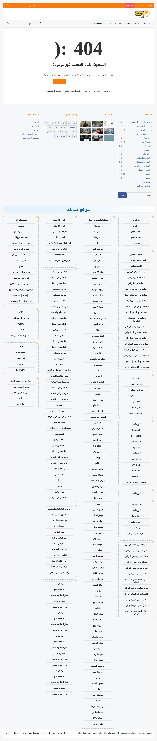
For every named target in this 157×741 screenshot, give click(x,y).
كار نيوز (97, 353)
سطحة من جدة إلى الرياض (136, 338)
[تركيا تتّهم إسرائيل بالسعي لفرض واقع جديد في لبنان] (85, 138)
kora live (136, 516)
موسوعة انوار (98, 486)
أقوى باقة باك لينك (59, 561)
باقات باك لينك (59, 237)
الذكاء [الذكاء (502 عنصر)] (46, 123)
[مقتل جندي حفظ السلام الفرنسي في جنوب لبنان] (97, 138)
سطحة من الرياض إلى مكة (136, 295)
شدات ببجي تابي (59, 289)
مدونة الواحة (97, 654)
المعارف (97, 423)
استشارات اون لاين (98, 417)
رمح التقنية (97, 440)
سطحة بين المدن (21, 231)
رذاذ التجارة (98, 446)
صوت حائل (97, 631)
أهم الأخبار (145, 142)
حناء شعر (59, 474)
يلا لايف (21, 312)
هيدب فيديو (97, 434)
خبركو (97, 266)
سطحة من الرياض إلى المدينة (136, 350)
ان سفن (97, 284)
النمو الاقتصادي (143, 170)
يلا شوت (136, 220)
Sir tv (20, 346)
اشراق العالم (82, 733)
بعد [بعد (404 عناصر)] (56, 127)
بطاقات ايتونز (59, 440)
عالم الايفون (98, 324)
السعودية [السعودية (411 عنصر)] (72, 127)
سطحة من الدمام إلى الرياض (136, 344)
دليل (98, 689)
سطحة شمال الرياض (136, 272)
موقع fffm (97, 718)
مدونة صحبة (98, 475)
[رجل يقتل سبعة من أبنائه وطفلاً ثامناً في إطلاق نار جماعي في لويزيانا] (97, 131)
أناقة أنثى (98, 376)
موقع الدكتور (97, 614)
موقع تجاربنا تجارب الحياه (59, 572)
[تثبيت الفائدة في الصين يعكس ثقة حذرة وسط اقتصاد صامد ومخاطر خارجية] (85, 131)
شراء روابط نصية (59, 231)
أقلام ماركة (136, 401)
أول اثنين (97, 608)
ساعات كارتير (136, 384)
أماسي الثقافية (97, 382)
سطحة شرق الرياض (136, 277)
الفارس (97, 533)
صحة (148, 178)
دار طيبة (97, 677)
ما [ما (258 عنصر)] (74, 136)
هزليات (98, 591)
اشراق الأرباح (97, 492)
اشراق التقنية (97, 278)
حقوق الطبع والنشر (115, 23)
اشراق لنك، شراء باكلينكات (59, 243)
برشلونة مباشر (59, 601)
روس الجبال (98, 515)
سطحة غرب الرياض (136, 283)
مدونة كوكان (97, 341)
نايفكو (97, 701)
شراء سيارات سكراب (21, 272)
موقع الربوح (98, 625)
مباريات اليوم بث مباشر (136, 482)
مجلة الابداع (98, 405)
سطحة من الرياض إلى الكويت (136, 361)
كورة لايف (136, 424)
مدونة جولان (98, 527)
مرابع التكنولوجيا (98, 289)
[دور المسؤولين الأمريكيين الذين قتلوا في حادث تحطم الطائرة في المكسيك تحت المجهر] (97, 124)
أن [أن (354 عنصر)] (74, 123)
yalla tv (21, 324)
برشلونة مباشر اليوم (21, 387)
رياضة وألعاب (142, 134)
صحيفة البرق (97, 637)
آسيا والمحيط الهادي (141, 122)
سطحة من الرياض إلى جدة (136, 289)
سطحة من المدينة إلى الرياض (136, 355)
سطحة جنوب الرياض (21, 255)
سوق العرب (59, 526)
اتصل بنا (138, 23)
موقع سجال (98, 538)
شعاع (97, 504)
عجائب (98, 370)
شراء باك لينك (59, 220)
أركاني (97, 463)
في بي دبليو (98, 602)
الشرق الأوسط (143, 162)
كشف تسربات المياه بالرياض (136, 594)
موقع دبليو (97, 550)
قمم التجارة (98, 648)
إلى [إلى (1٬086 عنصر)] (69, 123)
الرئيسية (147, 23)
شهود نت (98, 457)
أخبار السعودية (143, 126)
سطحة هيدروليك (21, 237)
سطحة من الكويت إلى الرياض (136, 367)
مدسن (97, 394)
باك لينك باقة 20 (59, 538)
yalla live (21, 404)
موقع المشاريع (98, 567)
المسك (98, 596)
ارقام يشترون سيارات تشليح (21, 289)
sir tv (21, 364)
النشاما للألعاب (97, 573)
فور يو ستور (59, 358)
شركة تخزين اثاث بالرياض (136, 545)
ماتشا (59, 486)
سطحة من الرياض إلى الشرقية (136, 319)
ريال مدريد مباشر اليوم (21, 381)
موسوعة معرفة (98, 706)
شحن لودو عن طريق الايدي (59, 428)
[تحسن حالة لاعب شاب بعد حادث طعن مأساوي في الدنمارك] (85, 124)
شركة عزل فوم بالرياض (136, 574)
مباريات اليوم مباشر (136, 533)
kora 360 (136, 476)
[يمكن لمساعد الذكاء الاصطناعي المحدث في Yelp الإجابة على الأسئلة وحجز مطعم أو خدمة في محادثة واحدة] (109, 124)
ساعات (136, 378)
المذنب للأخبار (98, 556)
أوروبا (147, 146)
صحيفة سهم (98, 672)
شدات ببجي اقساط (59, 272)
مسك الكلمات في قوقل (98, 220)
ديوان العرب (98, 509)
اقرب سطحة (136, 266)
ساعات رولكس (136, 390)
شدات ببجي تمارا (59, 277)
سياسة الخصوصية (99, 23)
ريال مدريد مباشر (59, 607)
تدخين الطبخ (98, 619)
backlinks (59, 255)
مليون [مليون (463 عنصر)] (63, 136)
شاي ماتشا (59, 492)
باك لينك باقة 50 (59, 543)
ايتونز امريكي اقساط (59, 393)
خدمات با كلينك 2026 (59, 567)
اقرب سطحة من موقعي (136, 260)
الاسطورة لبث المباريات (21, 335)
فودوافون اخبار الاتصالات (59, 260)
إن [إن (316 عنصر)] (63, 123)
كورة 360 (136, 465)
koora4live (136, 436)
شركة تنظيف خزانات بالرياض (136, 588)
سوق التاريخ (59, 532)
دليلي (98, 243)
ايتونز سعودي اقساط (59, 306)
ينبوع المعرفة (97, 579)
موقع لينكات (97, 660)
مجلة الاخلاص (98, 712)
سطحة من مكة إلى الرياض (136, 301)
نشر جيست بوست (59, 514)
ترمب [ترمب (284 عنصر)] (50, 127)
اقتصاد (147, 150)
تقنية (148, 174)
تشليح (20, 266)
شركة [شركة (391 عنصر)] (66, 132)
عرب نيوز (98, 312)
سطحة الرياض (136, 254)
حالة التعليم (98, 585)
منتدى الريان (97, 724)
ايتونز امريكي (59, 301)
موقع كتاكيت (97, 683)
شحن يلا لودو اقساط (59, 312)
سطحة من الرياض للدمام (136, 312)
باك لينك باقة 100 (59, 549)
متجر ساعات (136, 407)
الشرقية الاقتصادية (98, 318)
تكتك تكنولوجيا (98, 336)
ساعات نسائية (136, 396)
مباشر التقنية (97, 469)
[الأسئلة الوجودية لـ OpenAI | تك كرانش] (109, 131)
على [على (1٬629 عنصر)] (59, 132)
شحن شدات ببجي (59, 411)
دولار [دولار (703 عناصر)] (73, 132)
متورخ (97, 388)
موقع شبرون (97, 643)
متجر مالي (97, 260)
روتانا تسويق (98, 399)
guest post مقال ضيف (59, 520)
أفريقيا (147, 138)
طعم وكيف (97, 451)
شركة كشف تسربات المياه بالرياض (136, 580)
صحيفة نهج (97, 347)
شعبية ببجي (59, 434)
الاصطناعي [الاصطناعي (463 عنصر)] (55, 123)
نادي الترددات (98, 411)
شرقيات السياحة (98, 480)
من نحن (128, 23)
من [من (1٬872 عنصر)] (57, 136)
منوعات (146, 182)
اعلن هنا (97, 226)
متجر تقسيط (59, 335)
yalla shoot (136, 231)
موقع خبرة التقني (97, 359)
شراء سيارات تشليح (21, 278)
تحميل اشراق (97, 428)
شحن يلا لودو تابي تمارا (59, 382)
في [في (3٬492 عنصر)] (48, 132)
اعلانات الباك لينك (59, 249)
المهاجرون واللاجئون (141, 166)
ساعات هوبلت (136, 413)
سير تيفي (21, 358)
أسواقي (97, 330)
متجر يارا (98, 498)
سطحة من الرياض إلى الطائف (136, 306)
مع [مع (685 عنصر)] (69, 136)
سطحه (21, 226)
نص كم (98, 255)
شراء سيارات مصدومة (21, 295)
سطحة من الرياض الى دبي (136, 326)
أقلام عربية (97, 521)
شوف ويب (97, 301)
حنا (59, 480)
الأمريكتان (145, 154)
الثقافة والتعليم (143, 158)
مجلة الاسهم (98, 307)
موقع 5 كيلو (98, 249)
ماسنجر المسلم (97, 666)
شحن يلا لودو (59, 422)
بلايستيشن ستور (59, 445)
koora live (136, 441)
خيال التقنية (98, 295)
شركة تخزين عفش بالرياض (136, 556)
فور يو (59, 405)
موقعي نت (97, 544)
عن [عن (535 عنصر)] (54, 132)
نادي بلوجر (97, 365)
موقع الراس (98, 562)
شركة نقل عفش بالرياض (136, 550)
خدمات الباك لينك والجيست (59, 509)
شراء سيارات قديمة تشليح (21, 301)
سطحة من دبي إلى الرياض (136, 332)
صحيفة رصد (98, 695)
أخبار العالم (145, 130)
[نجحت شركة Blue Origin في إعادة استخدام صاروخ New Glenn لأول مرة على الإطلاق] (109, 138)
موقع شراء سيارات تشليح (21, 284)
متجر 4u (59, 364)
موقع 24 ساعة (97, 272)
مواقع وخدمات (143, 186)
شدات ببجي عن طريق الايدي (59, 370)
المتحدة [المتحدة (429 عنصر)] (63, 127)
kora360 (136, 430)
